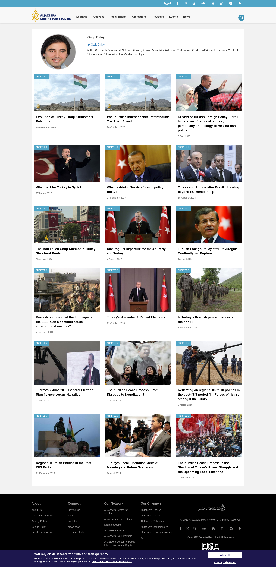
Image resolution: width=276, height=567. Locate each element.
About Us (37, 510)
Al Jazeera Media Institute (118, 519)
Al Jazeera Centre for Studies (115, 512)
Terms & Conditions (42, 515)
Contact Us (74, 510)
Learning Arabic (112, 524)
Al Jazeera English (151, 510)
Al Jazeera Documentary (154, 526)
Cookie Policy (39, 526)
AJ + (143, 538)
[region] (138, 558)
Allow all (225, 555)
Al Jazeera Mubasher (152, 521)
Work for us (74, 521)
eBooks (159, 16)
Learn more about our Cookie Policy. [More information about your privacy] (112, 561)
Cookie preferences (42, 532)
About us (81, 16)
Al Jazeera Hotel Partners (118, 536)
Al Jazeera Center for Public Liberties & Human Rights (119, 543)
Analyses (98, 16)
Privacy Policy (39, 521)
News (186, 16)
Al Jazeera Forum (114, 530)
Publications (140, 16)
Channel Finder (76, 532)
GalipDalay (96, 44)
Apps (71, 515)
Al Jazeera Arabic (150, 515)
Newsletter (74, 526)
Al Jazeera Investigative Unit (156, 532)
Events (173, 16)
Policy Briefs (118, 16)
